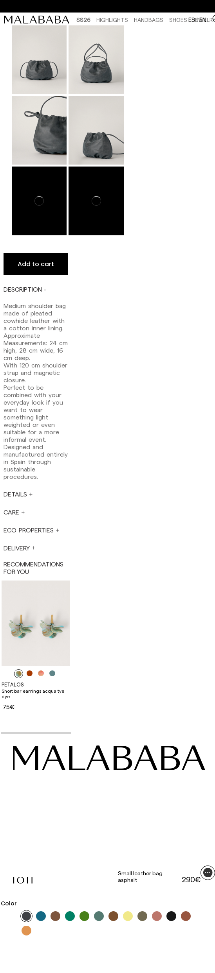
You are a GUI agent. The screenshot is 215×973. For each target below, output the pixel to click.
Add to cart (36, 264)
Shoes (178, 19)
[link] (38, 19)
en (202, 19)
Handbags (148, 19)
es (191, 19)
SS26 (83, 19)
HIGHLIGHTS (112, 19)
